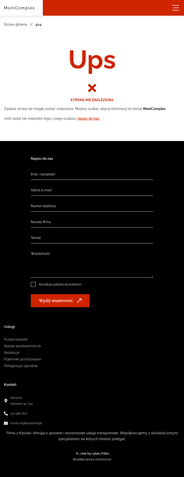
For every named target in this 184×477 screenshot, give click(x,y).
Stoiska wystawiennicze (22, 346)
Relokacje (11, 353)
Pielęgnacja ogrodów (21, 366)
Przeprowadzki (15, 339)
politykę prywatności (67, 284)
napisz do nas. (89, 118)
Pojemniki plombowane (22, 359)
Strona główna (15, 24)
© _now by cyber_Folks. (92, 453)
